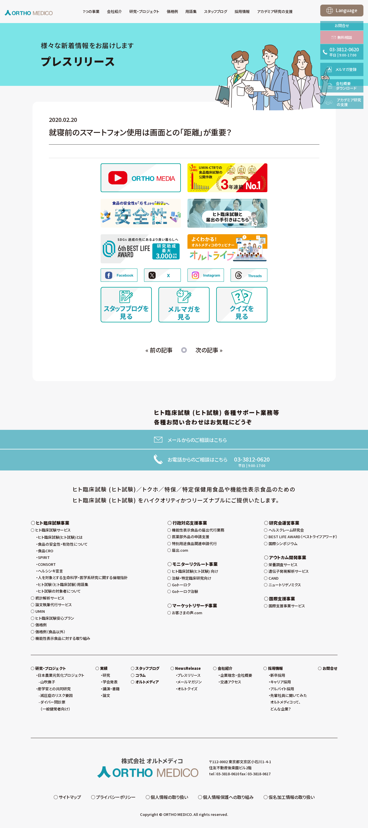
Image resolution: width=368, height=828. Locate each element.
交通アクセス (230, 683)
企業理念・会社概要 (236, 676)
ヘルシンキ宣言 (50, 572)
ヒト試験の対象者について (59, 592)
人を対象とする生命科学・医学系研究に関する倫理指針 (83, 579)
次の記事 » (209, 350)
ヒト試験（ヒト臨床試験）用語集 (63, 586)
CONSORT (47, 565)
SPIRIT (44, 559)
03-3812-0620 (252, 459)
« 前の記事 (158, 350)
